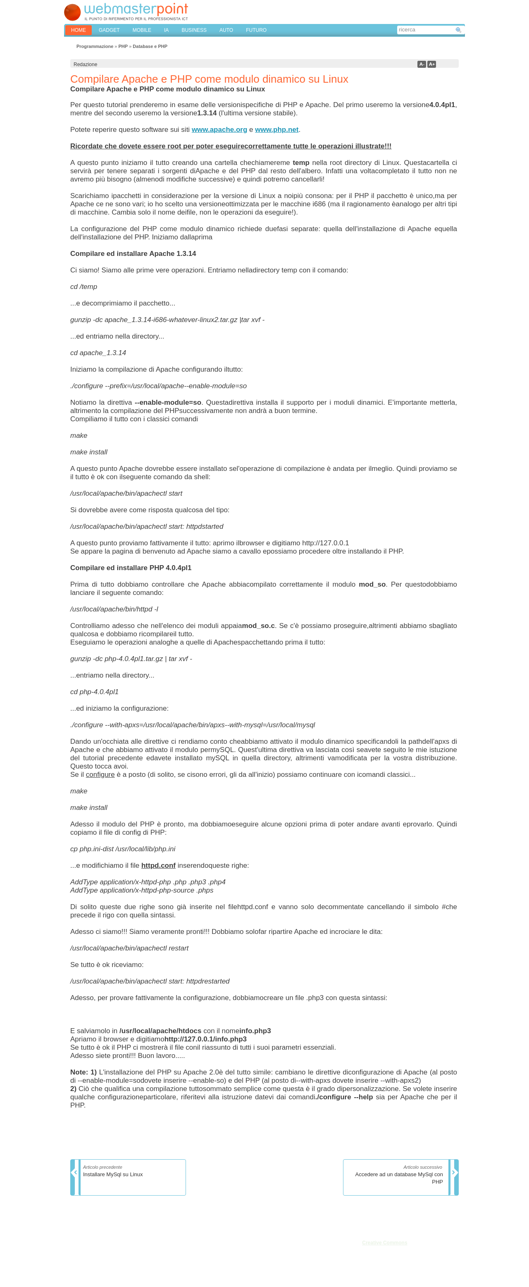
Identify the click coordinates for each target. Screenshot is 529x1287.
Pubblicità (82, 1260)
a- (421, 64)
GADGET (109, 30)
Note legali (126, 1242)
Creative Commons (384, 1243)
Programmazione (94, 46)
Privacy (122, 1251)
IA (166, 30)
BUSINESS (194, 30)
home (78, 30)
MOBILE (142, 30)
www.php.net (276, 130)
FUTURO (256, 30)
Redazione (83, 1251)
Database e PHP (150, 46)
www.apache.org (219, 130)
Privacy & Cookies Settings (144, 1270)
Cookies (80, 1270)
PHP (123, 46)
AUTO (226, 30)
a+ (431, 64)
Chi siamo (82, 1242)
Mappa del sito (130, 1260)
